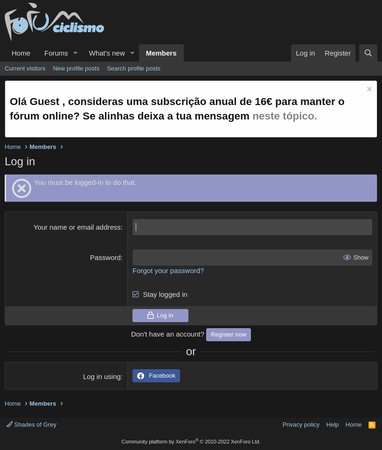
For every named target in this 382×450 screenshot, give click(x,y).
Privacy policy (301, 424)
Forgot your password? (168, 270)
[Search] (368, 53)
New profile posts (76, 68)
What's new (107, 53)
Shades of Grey (31, 424)
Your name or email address (77, 227)
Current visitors (25, 68)
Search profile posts (133, 68)
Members (161, 53)
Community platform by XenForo (191, 441)
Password (105, 257)
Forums (56, 53)
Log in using (102, 376)
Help (332, 424)
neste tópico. (284, 116)
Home (21, 53)
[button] (75, 53)
